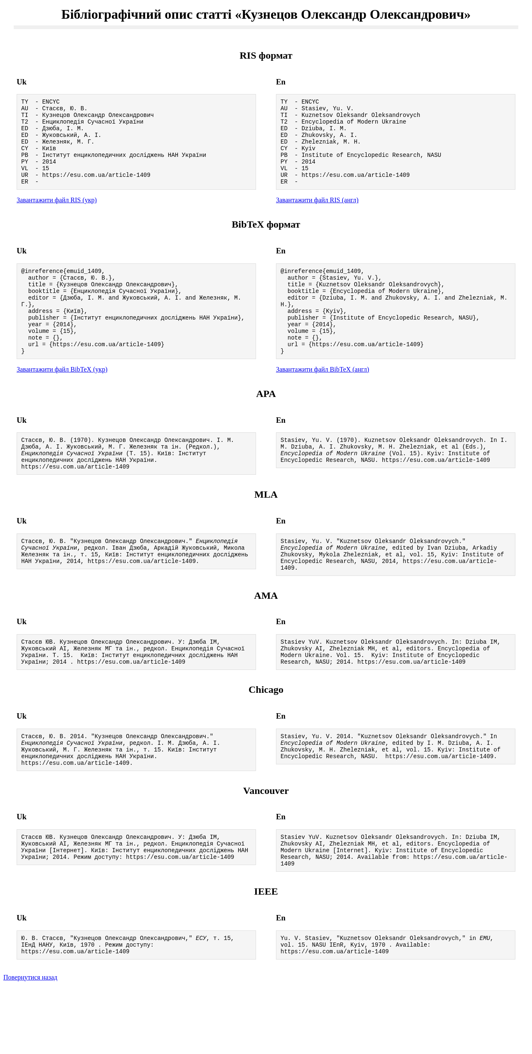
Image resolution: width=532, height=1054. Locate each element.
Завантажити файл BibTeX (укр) (62, 401)
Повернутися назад (30, 1043)
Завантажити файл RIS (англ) (317, 216)
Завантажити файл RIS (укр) (57, 216)
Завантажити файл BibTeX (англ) (322, 401)
